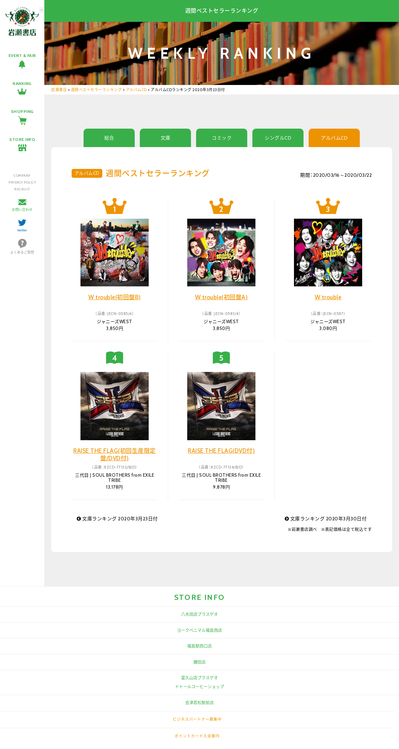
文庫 (166, 138)
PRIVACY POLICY (22, 182)
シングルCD (278, 138)
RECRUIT (22, 189)
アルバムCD (334, 138)
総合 (109, 138)
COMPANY (22, 175)
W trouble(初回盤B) (114, 297)
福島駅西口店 (199, 646)
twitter (22, 230)
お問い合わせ (22, 209)
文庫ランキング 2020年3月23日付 (117, 519)
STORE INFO (22, 139)
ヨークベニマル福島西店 (199, 630)
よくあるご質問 (22, 252)
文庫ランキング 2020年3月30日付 (326, 519)
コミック (222, 138)
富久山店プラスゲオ (199, 677)
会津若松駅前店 (199, 702)
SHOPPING (22, 111)
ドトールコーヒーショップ (199, 686)
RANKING (22, 83)
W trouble (328, 297)
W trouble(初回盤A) (221, 297)
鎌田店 (199, 662)
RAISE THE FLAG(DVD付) (221, 450)
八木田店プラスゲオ (199, 614)
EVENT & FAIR (22, 55)
